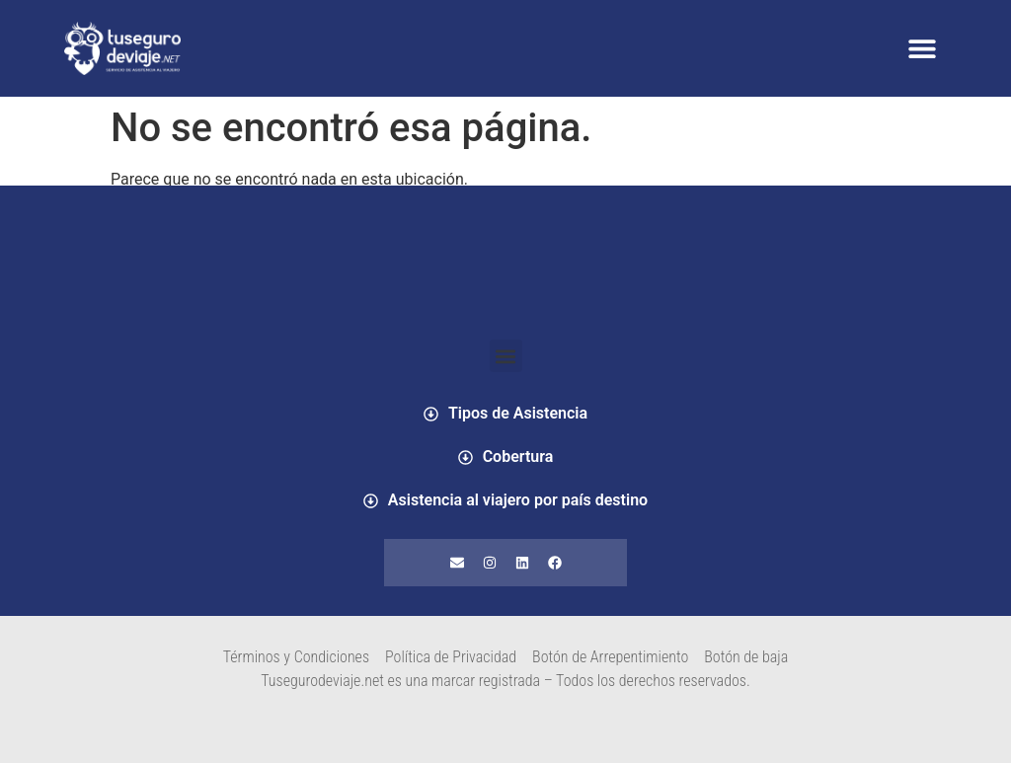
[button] (921, 49)
